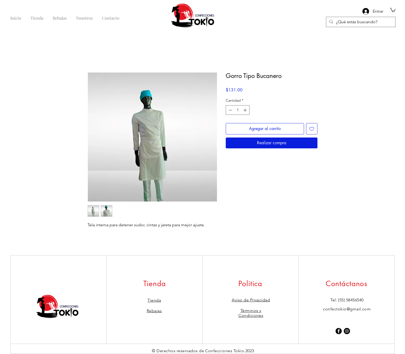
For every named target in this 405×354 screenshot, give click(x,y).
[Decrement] (230, 110)
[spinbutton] (237, 110)
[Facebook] (339, 331)
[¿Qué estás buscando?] (360, 22)
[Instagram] (347, 331)
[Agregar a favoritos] (311, 128)
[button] (392, 9)
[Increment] (245, 110)
